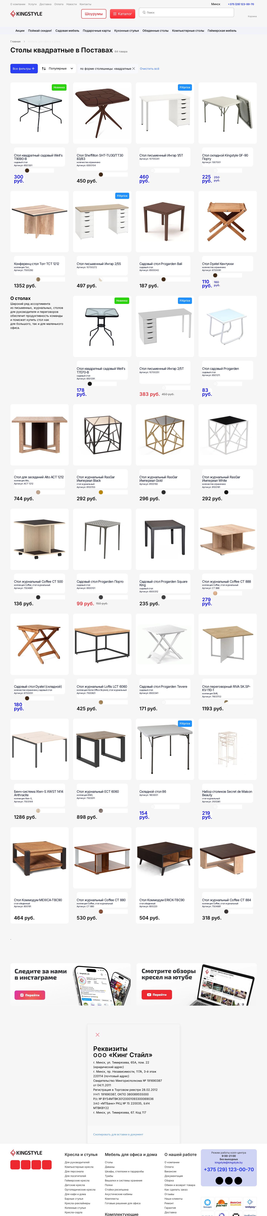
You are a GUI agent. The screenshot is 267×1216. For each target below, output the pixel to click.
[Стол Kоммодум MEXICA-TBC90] (39, 875)
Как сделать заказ (176, 1189)
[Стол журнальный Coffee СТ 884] (227, 857)
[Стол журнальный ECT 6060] (102, 749)
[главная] (26, 13)
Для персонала (74, 1171)
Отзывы (169, 1194)
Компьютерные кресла (79, 1166)
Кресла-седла (73, 1212)
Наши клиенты (173, 1198)
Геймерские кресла (77, 1180)
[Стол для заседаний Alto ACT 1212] (39, 435)
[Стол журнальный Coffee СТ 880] (102, 857)
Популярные (58, 68)
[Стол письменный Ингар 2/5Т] (165, 326)
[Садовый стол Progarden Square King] (165, 539)
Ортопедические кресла (80, 1189)
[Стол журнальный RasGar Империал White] (227, 435)
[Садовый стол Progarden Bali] (165, 221)
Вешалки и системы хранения (123, 1180)
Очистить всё (149, 68)
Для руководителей (77, 1162)
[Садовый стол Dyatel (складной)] (39, 644)
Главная (15, 41)
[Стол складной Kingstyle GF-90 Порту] (227, 113)
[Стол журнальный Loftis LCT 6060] (102, 644)
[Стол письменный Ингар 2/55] (102, 221)
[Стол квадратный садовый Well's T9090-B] (39, 113)
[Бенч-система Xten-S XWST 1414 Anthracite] (39, 749)
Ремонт (169, 1203)
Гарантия (170, 1207)
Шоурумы (94, 14)
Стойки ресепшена (117, 1189)
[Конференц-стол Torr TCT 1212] (39, 221)
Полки (109, 1185)
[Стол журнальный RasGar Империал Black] (102, 435)
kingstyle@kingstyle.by (229, 1162)
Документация (173, 1175)
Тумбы (109, 1175)
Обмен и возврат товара (179, 1185)
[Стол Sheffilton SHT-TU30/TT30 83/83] (102, 113)
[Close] (98, 1033)
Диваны (110, 1166)
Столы (109, 1162)
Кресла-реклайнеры (77, 1203)
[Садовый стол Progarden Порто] (102, 539)
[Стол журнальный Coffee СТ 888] (227, 539)
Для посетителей (75, 1175)
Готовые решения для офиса (122, 1203)
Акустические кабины (118, 1194)
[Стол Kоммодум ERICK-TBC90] (165, 875)
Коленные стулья (75, 1207)
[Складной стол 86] (165, 749)
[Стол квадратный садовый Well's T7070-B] (102, 326)
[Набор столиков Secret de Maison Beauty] (227, 749)
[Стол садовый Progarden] (227, 326)
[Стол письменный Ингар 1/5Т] (165, 113)
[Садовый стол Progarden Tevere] (165, 644)
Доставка (170, 1212)
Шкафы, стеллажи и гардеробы (124, 1171)
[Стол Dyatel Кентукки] (227, 221)
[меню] (122, 14)
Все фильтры (22, 68)
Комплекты (112, 1198)
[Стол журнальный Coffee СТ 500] (39, 539)
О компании (171, 1162)
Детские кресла (75, 1185)
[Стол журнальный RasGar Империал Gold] (165, 435)
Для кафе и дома (75, 1194)
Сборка (169, 1180)
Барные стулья (74, 1198)
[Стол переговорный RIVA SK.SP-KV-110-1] (227, 644)
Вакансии (170, 1171)
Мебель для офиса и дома (44, 41)
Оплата (169, 1166)
